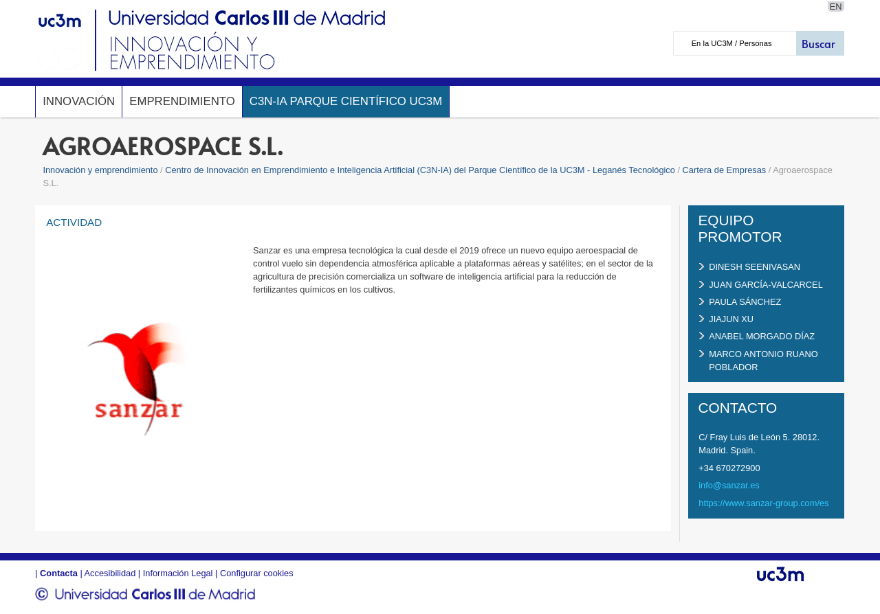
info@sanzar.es (728, 485)
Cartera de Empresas (725, 170)
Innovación (79, 101)
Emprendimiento (182, 101)
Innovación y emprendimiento (100, 170)
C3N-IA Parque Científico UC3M (346, 101)
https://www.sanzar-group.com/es (763, 503)
